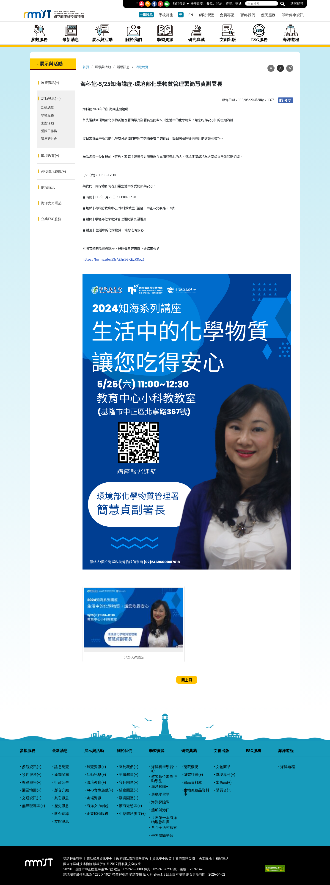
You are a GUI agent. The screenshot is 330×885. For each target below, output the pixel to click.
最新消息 (71, 33)
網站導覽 (206, 15)
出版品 (223, 782)
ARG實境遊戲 (53, 171)
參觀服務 (39, 33)
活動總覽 (47, 108)
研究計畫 (193, 775)
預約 (219, 4)
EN (190, 15)
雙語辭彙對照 (72, 859)
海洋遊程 (291, 33)
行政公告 (61, 782)
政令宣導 (61, 814)
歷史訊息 (61, 806)
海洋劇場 (196, 4)
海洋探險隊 (160, 802)
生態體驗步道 (132, 814)
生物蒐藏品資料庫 (196, 792)
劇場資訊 (48, 187)
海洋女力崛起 (51, 203)
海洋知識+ (159, 787)
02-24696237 (163, 869)
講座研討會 (49, 139)
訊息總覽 (61, 767)
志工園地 (205, 859)
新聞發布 (61, 775)
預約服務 (31, 775)
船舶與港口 (160, 810)
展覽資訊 (50, 83)
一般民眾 (146, 15)
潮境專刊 (225, 775)
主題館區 (128, 775)
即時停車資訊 (293, 15)
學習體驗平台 (162, 835)
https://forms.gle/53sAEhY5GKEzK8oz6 (113, 259)
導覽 (229, 4)
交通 (238, 4)
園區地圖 (31, 790)
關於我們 (133, 33)
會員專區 (227, 15)
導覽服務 (31, 782)
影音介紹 (61, 790)
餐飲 (209, 4)
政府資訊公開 (185, 859)
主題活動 (47, 123)
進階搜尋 (296, 4)
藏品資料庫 (193, 782)
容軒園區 (128, 782)
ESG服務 (259, 33)
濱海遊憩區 (130, 806)
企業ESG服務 (51, 219)
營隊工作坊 (49, 131)
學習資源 (165, 33)
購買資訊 (223, 790)
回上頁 (186, 680)
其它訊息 (61, 798)
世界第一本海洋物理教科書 (164, 820)
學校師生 (166, 15)
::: (137, 2)
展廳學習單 (160, 794)
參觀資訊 (31, 767)
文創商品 (223, 767)
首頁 (86, 67)
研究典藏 (196, 33)
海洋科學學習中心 (164, 769)
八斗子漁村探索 (164, 828)
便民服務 (268, 15)
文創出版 (228, 33)
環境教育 (50, 156)
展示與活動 (102, 33)
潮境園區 (128, 798)
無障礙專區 (33, 806)
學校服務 (47, 115)
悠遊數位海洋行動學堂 (164, 779)
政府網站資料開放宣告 (132, 859)
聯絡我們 (247, 15)
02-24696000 (133, 869)
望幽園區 (128, 790)
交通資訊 (31, 798)
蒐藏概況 (191, 767)
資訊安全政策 (162, 859)
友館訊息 (61, 821)
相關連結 (222, 859)
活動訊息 (51, 99)
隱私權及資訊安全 (99, 859)
